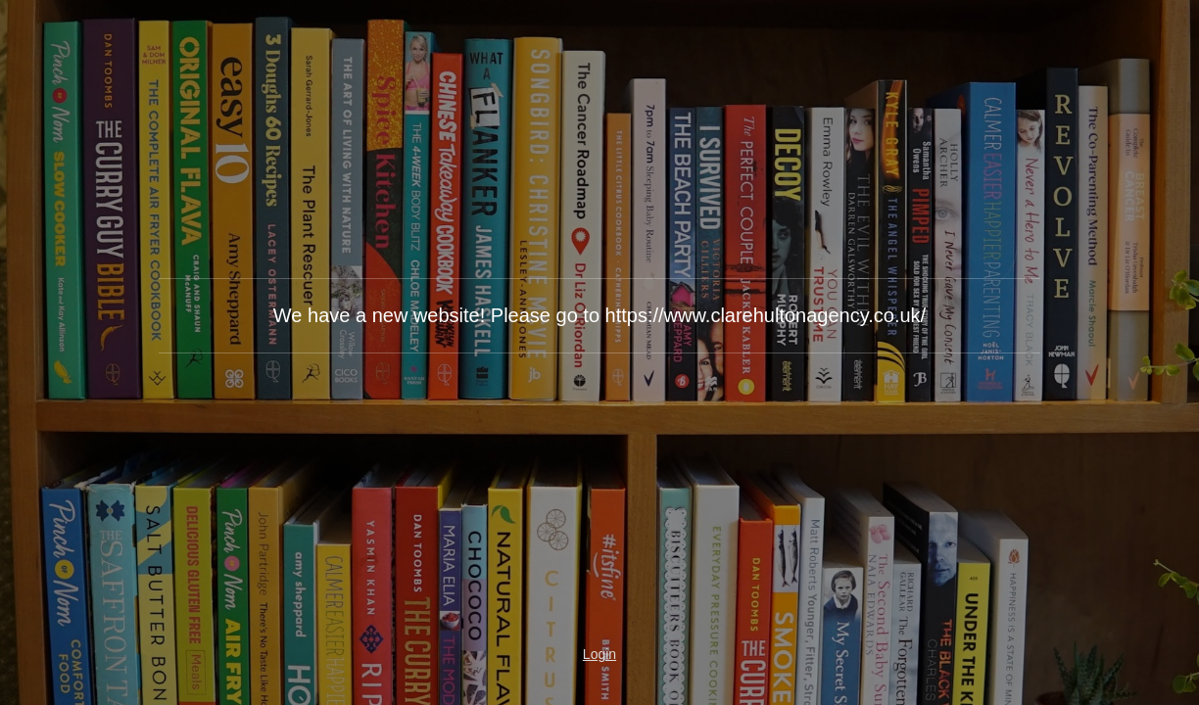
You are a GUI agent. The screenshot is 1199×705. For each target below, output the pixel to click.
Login (599, 654)
